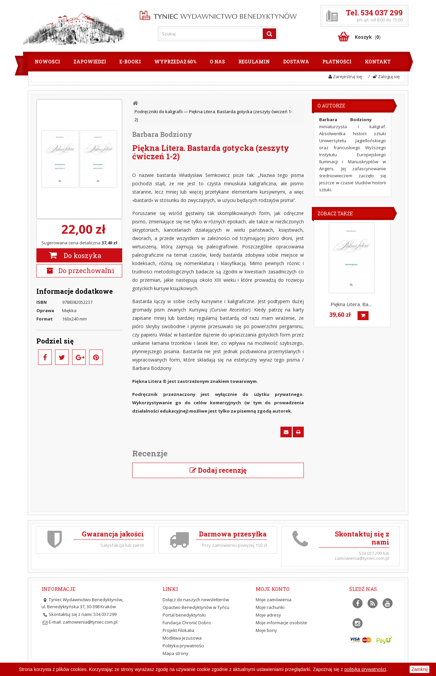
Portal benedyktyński (184, 615)
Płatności (337, 61)
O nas (217, 61)
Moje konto (272, 589)
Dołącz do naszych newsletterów (196, 600)
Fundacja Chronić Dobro (187, 623)
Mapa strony (175, 653)
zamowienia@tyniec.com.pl (90, 622)
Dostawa (296, 61)
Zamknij (419, 669)
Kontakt (378, 61)
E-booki (130, 61)
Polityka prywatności (183, 646)
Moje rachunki (270, 607)
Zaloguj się (386, 76)
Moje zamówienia (273, 600)
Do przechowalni (85, 270)
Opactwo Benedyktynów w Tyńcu (196, 607)
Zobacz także (335, 213)
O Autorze (331, 105)
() (368, 37)
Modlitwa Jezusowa (182, 638)
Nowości (47, 61)
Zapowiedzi (89, 61)
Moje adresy (268, 615)
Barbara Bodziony (162, 134)
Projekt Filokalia (178, 630)
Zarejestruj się (345, 76)
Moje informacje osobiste (281, 623)
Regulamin (254, 61)
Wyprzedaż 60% (175, 61)
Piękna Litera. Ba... (351, 304)
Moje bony (266, 630)
